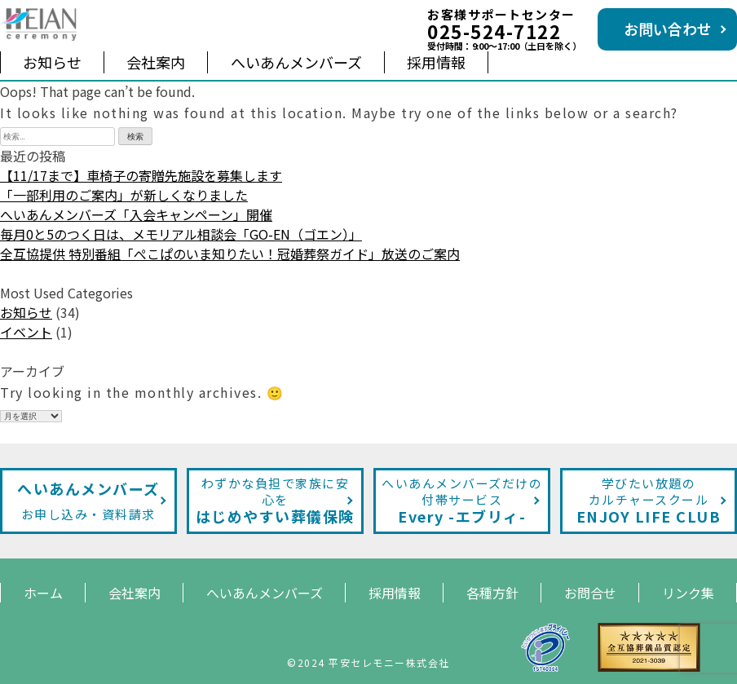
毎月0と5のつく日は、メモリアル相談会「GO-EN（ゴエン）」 (181, 234)
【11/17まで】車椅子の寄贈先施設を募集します (141, 175)
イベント (26, 332)
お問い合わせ (668, 28)
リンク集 (688, 592)
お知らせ (52, 62)
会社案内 (155, 62)
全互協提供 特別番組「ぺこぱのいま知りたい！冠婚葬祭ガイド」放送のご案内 (230, 253)
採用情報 (436, 62)
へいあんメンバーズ (296, 62)
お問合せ (590, 592)
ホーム (43, 592)
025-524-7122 (494, 31)
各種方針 (492, 592)
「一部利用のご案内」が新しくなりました (124, 195)
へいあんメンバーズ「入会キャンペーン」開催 (136, 214)
